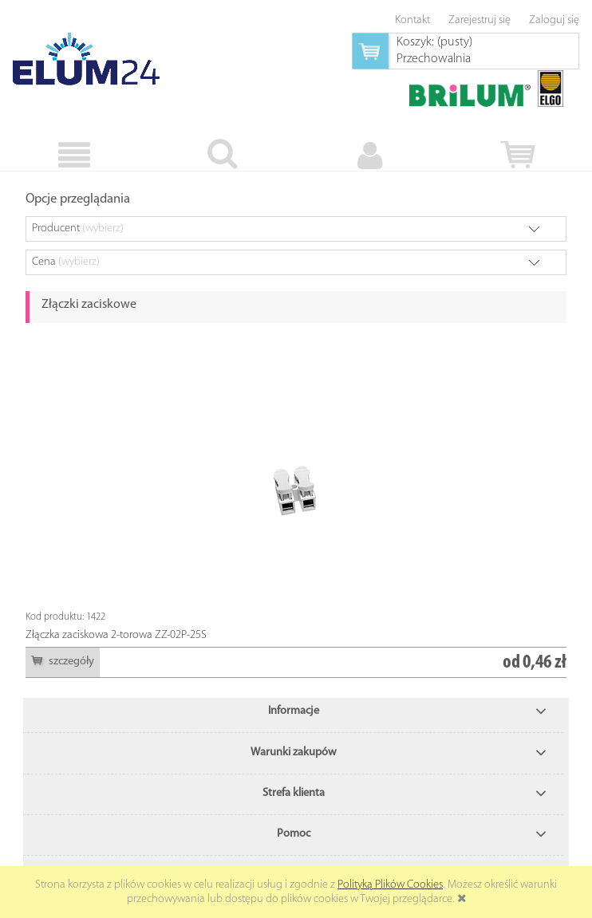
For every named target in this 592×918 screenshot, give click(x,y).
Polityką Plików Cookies (390, 885)
